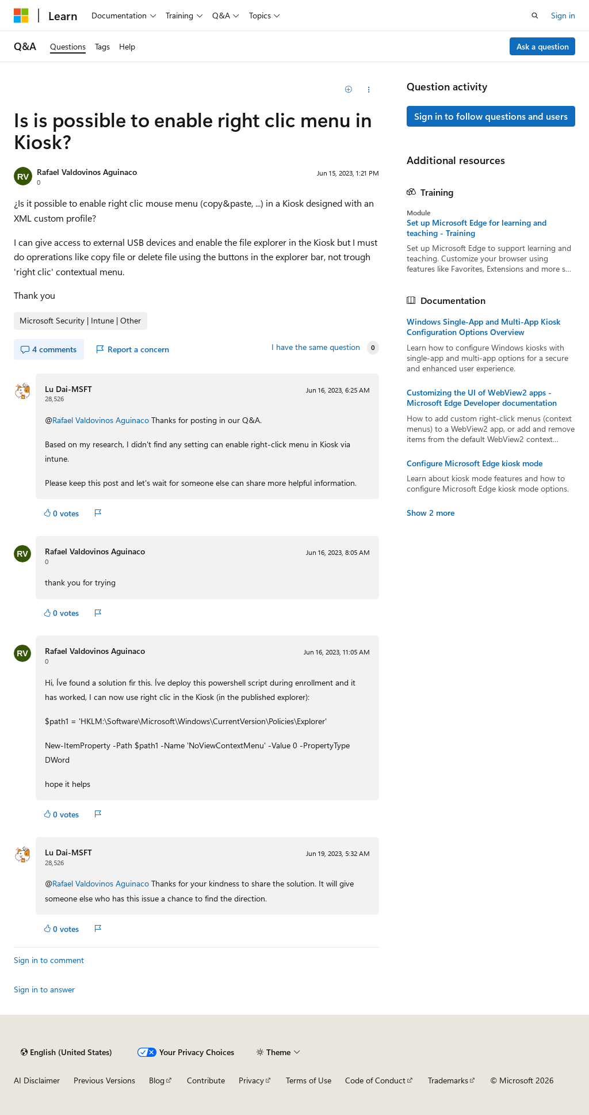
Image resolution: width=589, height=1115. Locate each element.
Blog (157, 1080)
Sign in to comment (49, 959)
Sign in (563, 15)
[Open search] (534, 15)
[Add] (348, 90)
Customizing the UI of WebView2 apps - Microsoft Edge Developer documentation (482, 397)
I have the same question (315, 347)
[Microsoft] (21, 15)
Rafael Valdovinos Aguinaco (87, 171)
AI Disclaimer (37, 1080)
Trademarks (448, 1080)
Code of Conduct (375, 1080)
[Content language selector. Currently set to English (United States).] (66, 1052)
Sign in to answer (44, 989)
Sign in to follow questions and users (491, 116)
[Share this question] (368, 90)
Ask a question (543, 46)
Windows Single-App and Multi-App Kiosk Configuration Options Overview (483, 327)
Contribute (206, 1080)
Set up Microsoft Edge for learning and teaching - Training (476, 228)
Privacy (251, 1080)
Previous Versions (104, 1080)
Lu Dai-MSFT (68, 388)
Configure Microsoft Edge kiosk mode (474, 463)
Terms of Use (308, 1080)
